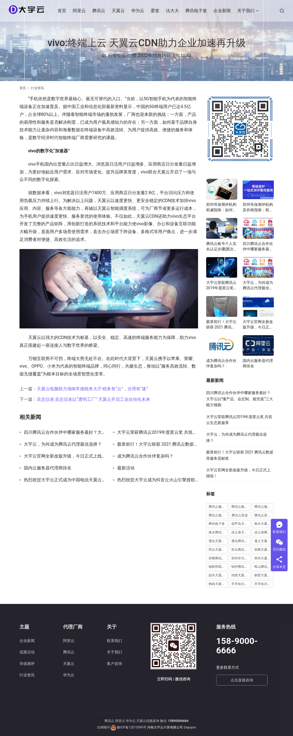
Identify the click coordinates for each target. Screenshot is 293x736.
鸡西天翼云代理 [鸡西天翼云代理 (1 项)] (241, 575)
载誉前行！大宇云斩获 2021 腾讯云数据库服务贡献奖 (157, 444)
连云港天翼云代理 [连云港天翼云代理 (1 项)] (241, 532)
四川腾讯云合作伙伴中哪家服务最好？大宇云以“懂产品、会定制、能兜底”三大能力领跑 (64, 432)
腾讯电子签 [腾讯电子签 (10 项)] (217, 524)
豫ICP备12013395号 (131, 727)
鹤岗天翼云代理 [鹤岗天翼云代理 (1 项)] (218, 584)
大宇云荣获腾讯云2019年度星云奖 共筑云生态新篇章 (157, 432)
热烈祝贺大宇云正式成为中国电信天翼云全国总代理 (64, 480)
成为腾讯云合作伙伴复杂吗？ (145, 456)
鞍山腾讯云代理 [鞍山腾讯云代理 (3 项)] (264, 567)
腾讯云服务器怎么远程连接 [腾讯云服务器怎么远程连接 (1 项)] (218, 507)
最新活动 (125, 468)
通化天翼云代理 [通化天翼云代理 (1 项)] (218, 541)
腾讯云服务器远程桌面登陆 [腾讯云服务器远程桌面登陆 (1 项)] (218, 515)
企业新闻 (223, 10)
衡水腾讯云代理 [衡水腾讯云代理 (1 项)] (218, 532)
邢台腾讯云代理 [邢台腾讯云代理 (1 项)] (241, 550)
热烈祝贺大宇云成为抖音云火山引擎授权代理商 (157, 480)
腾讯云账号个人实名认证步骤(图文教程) (221, 246)
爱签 (156, 10)
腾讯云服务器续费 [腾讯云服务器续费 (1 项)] (241, 507)
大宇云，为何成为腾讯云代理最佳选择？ (63, 444)
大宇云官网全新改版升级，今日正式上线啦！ (64, 456)
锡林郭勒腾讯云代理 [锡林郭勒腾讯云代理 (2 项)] (218, 567)
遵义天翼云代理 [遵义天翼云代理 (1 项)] (264, 541)
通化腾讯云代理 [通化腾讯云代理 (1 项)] (241, 541)
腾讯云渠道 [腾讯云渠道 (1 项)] (240, 515)
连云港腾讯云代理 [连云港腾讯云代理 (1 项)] (264, 532)
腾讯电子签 (197, 10)
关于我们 (247, 10)
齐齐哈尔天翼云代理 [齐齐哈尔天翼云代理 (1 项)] (241, 584)
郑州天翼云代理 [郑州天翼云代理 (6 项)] (264, 558)
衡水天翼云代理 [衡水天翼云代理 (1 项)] (264, 524)
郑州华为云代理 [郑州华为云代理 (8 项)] (241, 558)
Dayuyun (190, 727)
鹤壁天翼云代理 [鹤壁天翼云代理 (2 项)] (264, 575)
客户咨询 (114, 663)
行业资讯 (117, 55)
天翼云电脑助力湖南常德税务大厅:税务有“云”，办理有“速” (92, 388)
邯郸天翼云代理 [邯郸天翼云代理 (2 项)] (264, 550)
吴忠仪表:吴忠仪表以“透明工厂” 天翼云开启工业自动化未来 (93, 399)
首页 (63, 10)
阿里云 (80, 10)
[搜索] (281, 11)
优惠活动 (27, 652)
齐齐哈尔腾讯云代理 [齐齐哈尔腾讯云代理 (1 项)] (264, 584)
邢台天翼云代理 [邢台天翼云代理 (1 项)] (218, 550)
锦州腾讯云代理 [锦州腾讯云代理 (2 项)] (241, 567)
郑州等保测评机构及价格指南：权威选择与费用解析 (258, 207)
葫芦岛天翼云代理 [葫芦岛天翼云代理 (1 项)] (241, 524)
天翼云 (119, 10)
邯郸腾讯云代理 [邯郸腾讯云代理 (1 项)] (218, 558)
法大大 (173, 10)
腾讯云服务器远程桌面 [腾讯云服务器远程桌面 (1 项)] (264, 507)
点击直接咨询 (242, 680)
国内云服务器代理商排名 (47, 468)
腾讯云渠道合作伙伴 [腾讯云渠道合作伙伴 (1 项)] (264, 515)
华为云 (138, 10)
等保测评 (27, 663)
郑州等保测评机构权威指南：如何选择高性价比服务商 (221, 207)
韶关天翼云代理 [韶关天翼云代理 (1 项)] (218, 575)
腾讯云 (99, 10)
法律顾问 (103, 727)
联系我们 (114, 640)
